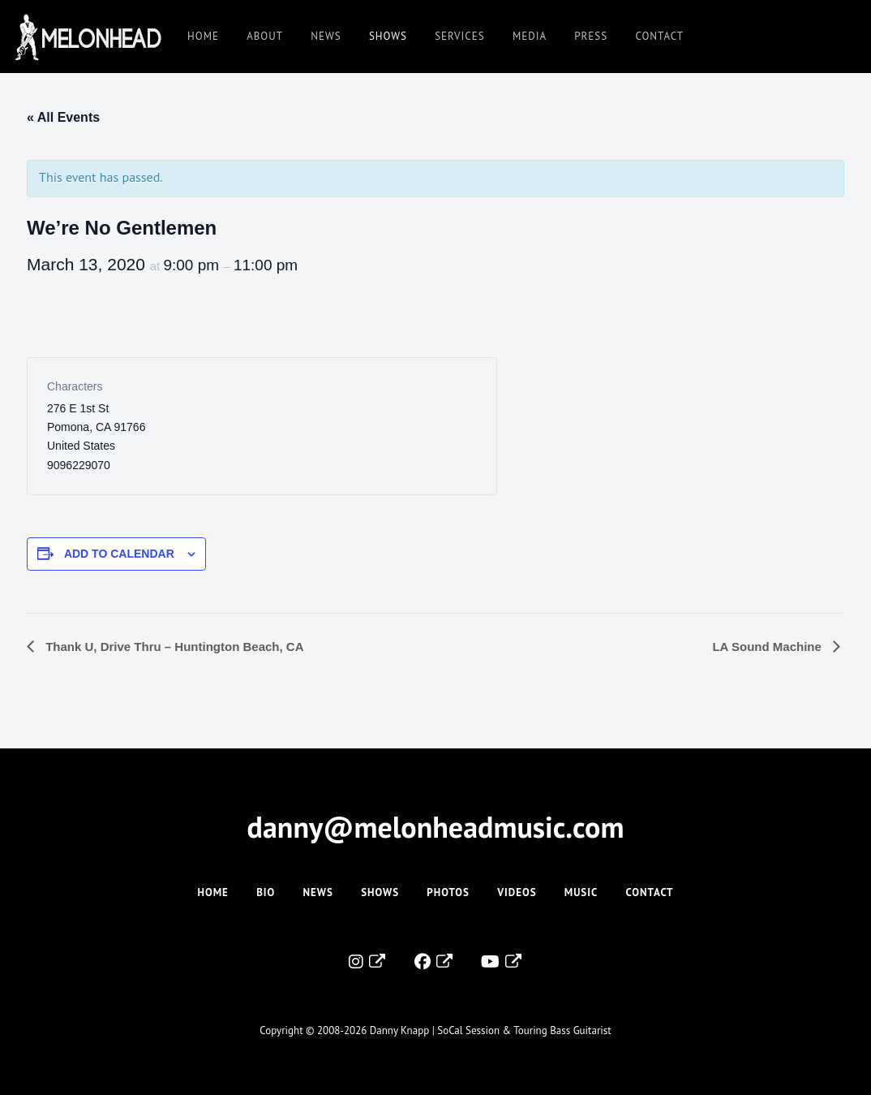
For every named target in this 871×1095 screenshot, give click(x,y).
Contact (659, 36)
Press (590, 36)
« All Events (63, 117)
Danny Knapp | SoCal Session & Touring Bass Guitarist (490, 1030)
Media (530, 36)
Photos (448, 892)
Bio (265, 892)
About (265, 36)
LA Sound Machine (768, 646)
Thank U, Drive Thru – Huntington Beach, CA (173, 646)
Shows (388, 36)
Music (581, 892)
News (326, 36)
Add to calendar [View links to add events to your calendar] (119, 553)
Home (203, 36)
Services (459, 36)
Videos (516, 892)
